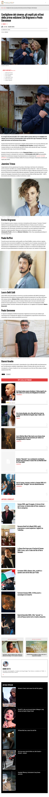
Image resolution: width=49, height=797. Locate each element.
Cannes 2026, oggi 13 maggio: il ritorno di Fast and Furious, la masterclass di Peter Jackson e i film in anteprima (31, 506)
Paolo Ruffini (8, 75)
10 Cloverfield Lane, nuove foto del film (27, 730)
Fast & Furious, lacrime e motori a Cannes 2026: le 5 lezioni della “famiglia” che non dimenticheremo (31, 483)
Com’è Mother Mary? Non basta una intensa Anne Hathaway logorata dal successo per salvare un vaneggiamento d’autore (30, 437)
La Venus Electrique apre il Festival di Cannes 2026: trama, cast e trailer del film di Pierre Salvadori (31, 550)
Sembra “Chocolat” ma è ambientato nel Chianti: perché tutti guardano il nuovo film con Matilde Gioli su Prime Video (31, 460)
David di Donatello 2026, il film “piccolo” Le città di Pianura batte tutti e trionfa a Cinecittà (31, 616)
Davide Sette (11, 26)
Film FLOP (19, 441)
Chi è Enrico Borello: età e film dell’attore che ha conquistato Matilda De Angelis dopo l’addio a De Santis (30, 414)
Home (2, 7)
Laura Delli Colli (9, 77)
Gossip (18, 418)
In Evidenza (19, 394)
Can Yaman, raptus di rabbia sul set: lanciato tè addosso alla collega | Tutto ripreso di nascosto (12, 655)
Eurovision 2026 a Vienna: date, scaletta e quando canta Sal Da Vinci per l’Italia (30, 572)
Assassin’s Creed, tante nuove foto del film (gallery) (30, 688)
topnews (8, 374)
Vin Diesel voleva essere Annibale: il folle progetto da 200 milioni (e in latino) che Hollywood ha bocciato (31, 392)
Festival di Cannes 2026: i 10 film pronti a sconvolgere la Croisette (29, 594)
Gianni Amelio (8, 80)
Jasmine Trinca (9, 72)
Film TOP (18, 464)
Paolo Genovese (8, 78)
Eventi (5, 7)
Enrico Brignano (9, 74)
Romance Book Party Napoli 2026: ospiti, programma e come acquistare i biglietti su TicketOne (30, 528)
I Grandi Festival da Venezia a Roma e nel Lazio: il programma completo (36, 655)
